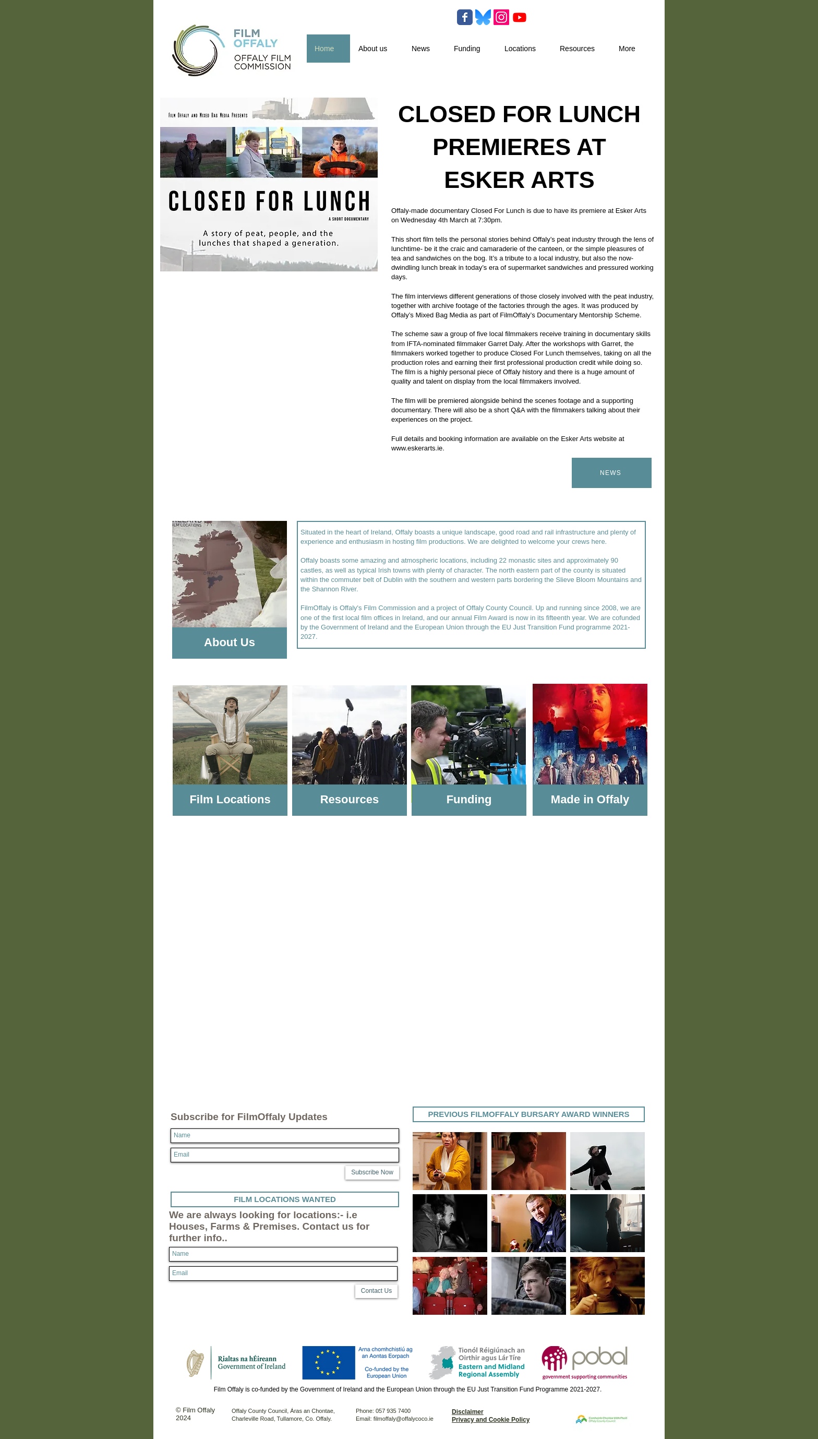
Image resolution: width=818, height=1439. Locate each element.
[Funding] (469, 800)
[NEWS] (612, 473)
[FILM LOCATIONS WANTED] (285, 1199)
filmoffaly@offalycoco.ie (404, 1419)
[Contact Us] (376, 1291)
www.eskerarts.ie (416, 448)
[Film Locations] (230, 800)
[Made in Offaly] (590, 800)
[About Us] (229, 643)
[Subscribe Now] (372, 1173)
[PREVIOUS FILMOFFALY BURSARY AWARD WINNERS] (529, 1114)
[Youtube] (519, 17)
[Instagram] (501, 17)
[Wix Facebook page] (465, 17)
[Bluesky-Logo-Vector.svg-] (483, 17)
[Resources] (349, 800)
